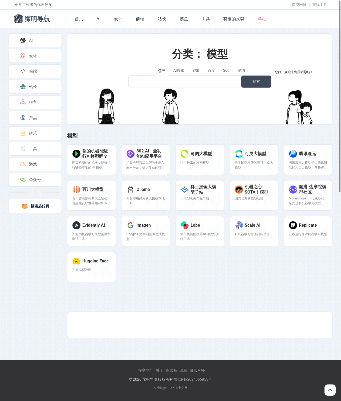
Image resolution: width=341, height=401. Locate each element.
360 (226, 70)
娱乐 (28, 133)
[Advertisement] (200, 325)
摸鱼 (184, 19)
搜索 (256, 81)
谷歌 (196, 70)
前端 (140, 19)
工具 (205, 19)
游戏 (28, 164)
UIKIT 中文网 (179, 388)
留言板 (171, 370)
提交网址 (299, 4)
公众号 (30, 179)
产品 (28, 117)
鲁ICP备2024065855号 (193, 379)
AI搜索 (178, 70)
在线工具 (319, 4)
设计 (118, 19)
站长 (162, 19)
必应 (161, 71)
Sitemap (198, 370)
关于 (159, 370)
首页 (79, 19)
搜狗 (241, 70)
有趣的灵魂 (234, 19)
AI (98, 19)
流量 (183, 370)
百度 (211, 70)
